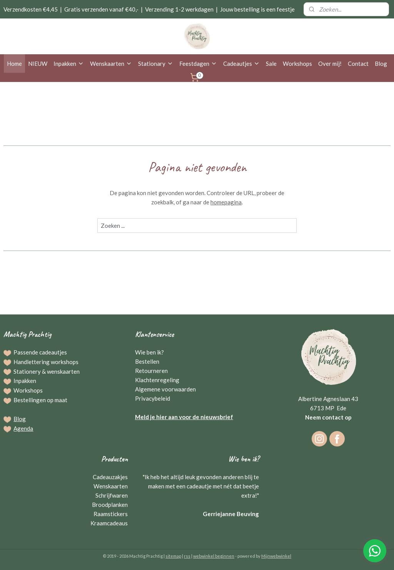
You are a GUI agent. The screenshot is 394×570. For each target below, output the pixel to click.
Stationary (155, 63)
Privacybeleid (152, 398)
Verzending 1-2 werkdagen (179, 9)
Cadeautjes (241, 63)
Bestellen (147, 361)
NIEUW (37, 63)
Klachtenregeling (157, 379)
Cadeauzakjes (110, 476)
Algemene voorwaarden (165, 389)
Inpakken (68, 63)
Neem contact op (328, 417)
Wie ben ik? (149, 352)
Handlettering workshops (45, 361)
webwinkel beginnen (213, 555)
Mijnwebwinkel (276, 555)
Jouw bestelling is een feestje (257, 9)
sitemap (173, 555)
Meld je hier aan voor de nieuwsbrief (184, 416)
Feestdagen (198, 63)
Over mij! (330, 63)
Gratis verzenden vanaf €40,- (101, 9)
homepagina (226, 202)
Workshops (297, 63)
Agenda (23, 428)
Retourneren (151, 370)
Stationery (27, 371)
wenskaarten (63, 371)
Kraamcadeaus (109, 523)
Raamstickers (110, 513)
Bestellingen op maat (40, 399)
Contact (358, 63)
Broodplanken (110, 504)
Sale (271, 63)
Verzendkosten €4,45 (30, 9)
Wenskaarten (111, 63)
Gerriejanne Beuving (231, 513)
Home (14, 63)
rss (187, 555)
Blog (381, 63)
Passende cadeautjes (40, 352)
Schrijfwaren (111, 495)
